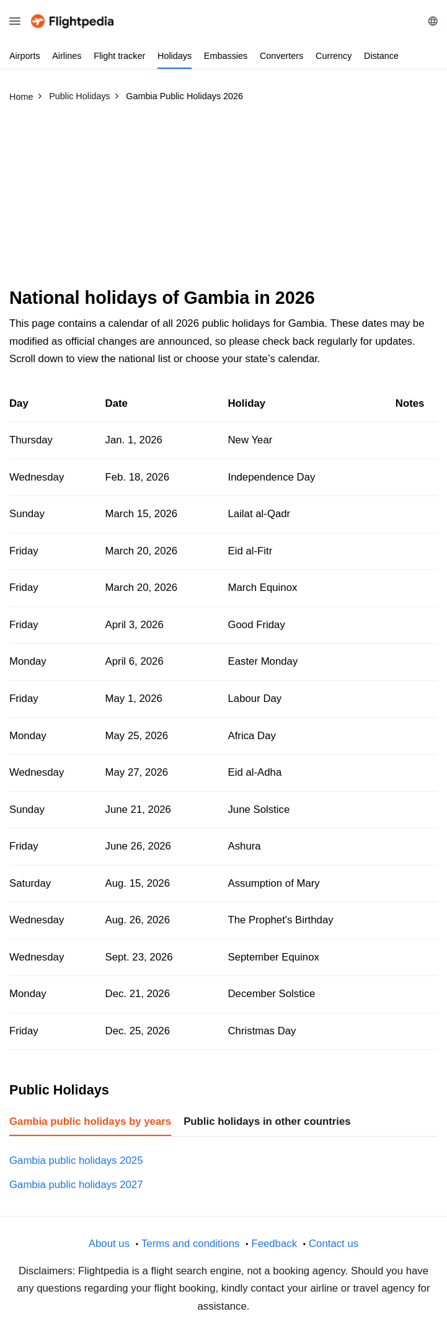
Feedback (274, 1243)
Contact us (333, 1243)
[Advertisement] (223, 200)
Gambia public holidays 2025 (76, 1160)
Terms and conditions (190, 1243)
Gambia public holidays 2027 (76, 1185)
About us (109, 1243)
